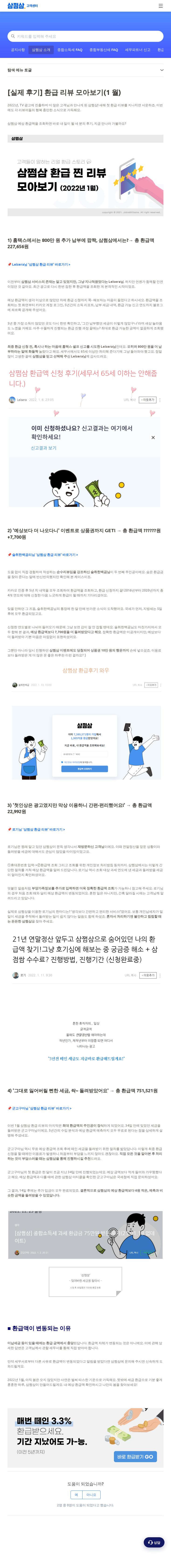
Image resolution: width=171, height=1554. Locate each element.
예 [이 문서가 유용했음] (76, 1495)
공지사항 (18, 50)
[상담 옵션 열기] (154, 1542)
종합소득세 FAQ (69, 50)
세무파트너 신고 (137, 50)
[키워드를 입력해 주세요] (85, 36)
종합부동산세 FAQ (103, 50)
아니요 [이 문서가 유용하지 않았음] (91, 1495)
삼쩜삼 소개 (41, 50)
